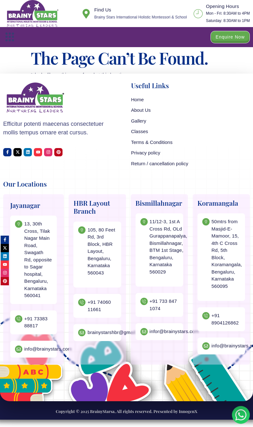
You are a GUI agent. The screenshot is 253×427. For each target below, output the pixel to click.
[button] (10, 37)
